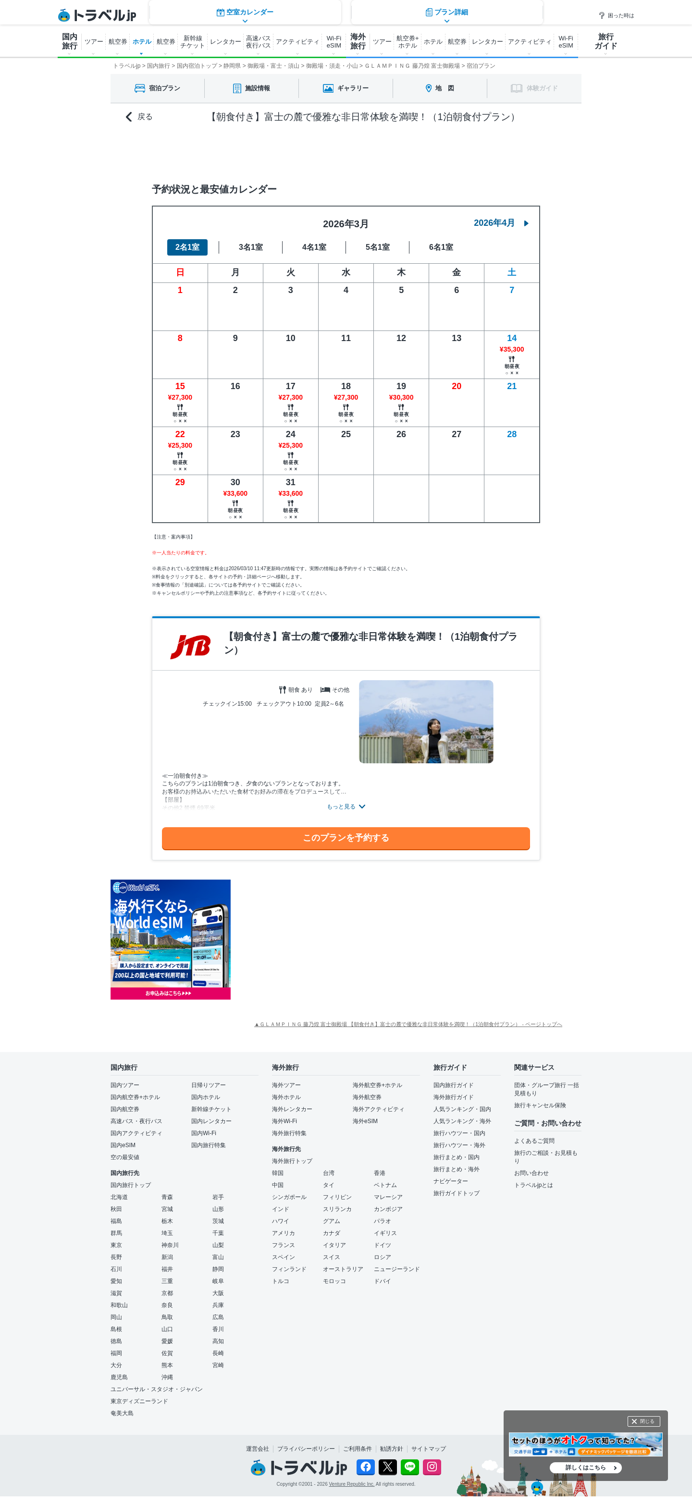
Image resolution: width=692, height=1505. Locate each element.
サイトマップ (428, 1448)
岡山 (116, 1317)
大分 (116, 1365)
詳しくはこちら (586, 1467)
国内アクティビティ (136, 1133)
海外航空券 (367, 1097)
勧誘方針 (391, 1448)
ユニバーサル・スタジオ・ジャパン (157, 1389)
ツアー (94, 41)
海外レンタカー (292, 1109)
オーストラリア (343, 1269)
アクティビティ (298, 41)
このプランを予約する (346, 838)
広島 (218, 1317)
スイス (331, 1257)
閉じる (647, 1421)
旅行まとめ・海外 (456, 1169)
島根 (116, 1329)
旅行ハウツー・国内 (459, 1133)
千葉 (218, 1233)
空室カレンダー (245, 151)
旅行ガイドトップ (456, 1193)
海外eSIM (365, 1121)
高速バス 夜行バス (258, 42)
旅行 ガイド (606, 41)
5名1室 (378, 247)
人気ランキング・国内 (462, 1109)
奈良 (167, 1305)
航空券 (118, 41)
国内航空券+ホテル (135, 1097)
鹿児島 (119, 1377)
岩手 (218, 1197)
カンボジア (388, 1209)
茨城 (218, 1221)
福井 (167, 1269)
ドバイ (382, 1281)
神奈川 (170, 1245)
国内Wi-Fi (203, 1133)
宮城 (167, 1209)
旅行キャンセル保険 (540, 1105)
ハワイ (280, 1221)
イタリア (334, 1245)
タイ (328, 1185)
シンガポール (289, 1197)
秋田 (116, 1209)
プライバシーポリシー (306, 1448)
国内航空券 (125, 1109)
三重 (167, 1281)
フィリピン (337, 1197)
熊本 (167, 1365)
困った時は (616, 15)
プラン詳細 (447, 151)
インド (280, 1209)
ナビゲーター (450, 1181)
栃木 (167, 1221)
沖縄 (167, 1377)
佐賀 (167, 1353)
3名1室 (251, 247)
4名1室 (314, 247)
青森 (167, 1197)
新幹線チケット (211, 1109)
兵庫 (218, 1305)
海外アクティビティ (379, 1109)
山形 (218, 1209)
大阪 (218, 1293)
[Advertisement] (327, 940)
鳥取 (167, 1317)
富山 (218, 1257)
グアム (331, 1221)
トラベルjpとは (533, 1185)
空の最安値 (125, 1157)
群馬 (116, 1233)
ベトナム (385, 1185)
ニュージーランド (397, 1269)
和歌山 (119, 1305)
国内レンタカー (211, 1121)
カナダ (331, 1233)
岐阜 (218, 1281)
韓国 (278, 1173)
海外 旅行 (358, 41)
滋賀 (116, 1293)
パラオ (382, 1221)
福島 (116, 1221)
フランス (283, 1245)
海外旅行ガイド (453, 1097)
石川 (116, 1269)
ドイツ (382, 1245)
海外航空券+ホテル (377, 1085)
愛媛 (167, 1341)
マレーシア (388, 1197)
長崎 (218, 1353)
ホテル (142, 41)
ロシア (382, 1257)
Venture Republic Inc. (352, 1484)
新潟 (167, 1257)
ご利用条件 (357, 1448)
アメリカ (283, 1233)
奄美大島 (122, 1413)
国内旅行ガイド (453, 1085)
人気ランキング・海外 (462, 1121)
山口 (167, 1329)
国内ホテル (205, 1097)
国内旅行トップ (131, 1185)
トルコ (280, 1281)
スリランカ (337, 1209)
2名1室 (187, 247)
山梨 (218, 1245)
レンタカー (225, 41)
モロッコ (334, 1281)
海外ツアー (286, 1085)
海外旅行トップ (292, 1161)
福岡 (116, 1353)
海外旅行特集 (289, 1133)
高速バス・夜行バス (136, 1121)
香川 (218, 1329)
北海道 (119, 1197)
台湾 (328, 1173)
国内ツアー (125, 1085)
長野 (116, 1257)
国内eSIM (123, 1145)
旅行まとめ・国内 (456, 1157)
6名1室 (441, 247)
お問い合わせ (531, 1173)
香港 (379, 1173)
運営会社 (257, 1448)
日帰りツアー (208, 1085)
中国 (278, 1185)
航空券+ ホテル (407, 42)
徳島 (116, 1341)
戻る (139, 117)
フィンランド (289, 1269)
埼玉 (167, 1233)
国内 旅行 (69, 41)
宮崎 (218, 1365)
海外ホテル (286, 1097)
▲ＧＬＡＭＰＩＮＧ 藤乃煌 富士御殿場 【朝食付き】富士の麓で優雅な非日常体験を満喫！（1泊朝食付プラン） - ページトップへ (408, 1024)
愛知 (116, 1281)
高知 (218, 1341)
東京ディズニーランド (139, 1401)
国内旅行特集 (208, 1145)
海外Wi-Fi (284, 1121)
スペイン (283, 1257)
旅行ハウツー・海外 (459, 1145)
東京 (116, 1245)
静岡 (218, 1269)
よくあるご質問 (534, 1141)
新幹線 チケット (192, 42)
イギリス (385, 1233)
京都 (167, 1293)
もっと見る (341, 806)
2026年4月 (501, 223)
